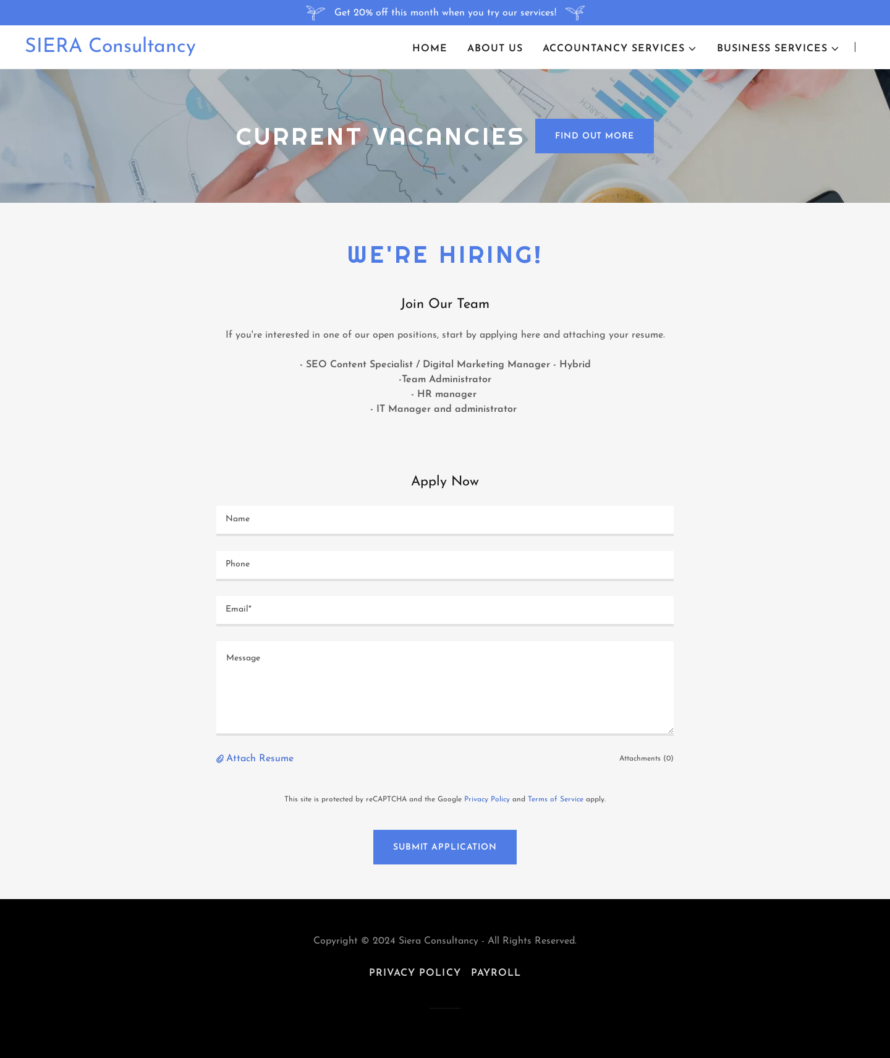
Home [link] (429, 49)
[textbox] (445, 521)
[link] (110, 49)
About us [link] (495, 49)
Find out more (594, 136)
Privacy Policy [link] (487, 799)
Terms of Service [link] (555, 799)
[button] (620, 48)
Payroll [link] (496, 973)
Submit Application (445, 847)
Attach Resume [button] (260, 759)
